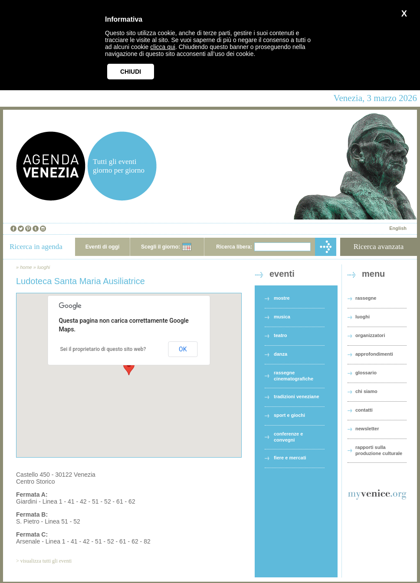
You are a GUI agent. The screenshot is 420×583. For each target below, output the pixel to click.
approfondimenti (374, 354)
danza (280, 354)
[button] (129, 367)
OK (183, 349)
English (398, 228)
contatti (364, 410)
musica (282, 316)
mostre (282, 298)
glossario (366, 372)
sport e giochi (289, 415)
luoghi (43, 267)
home (26, 267)
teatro (280, 335)
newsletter (367, 428)
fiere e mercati (290, 457)
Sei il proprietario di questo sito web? (103, 349)
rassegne (365, 298)
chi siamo (366, 391)
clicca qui (162, 46)
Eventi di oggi (102, 247)
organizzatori (370, 335)
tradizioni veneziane (296, 396)
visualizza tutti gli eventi (46, 561)
